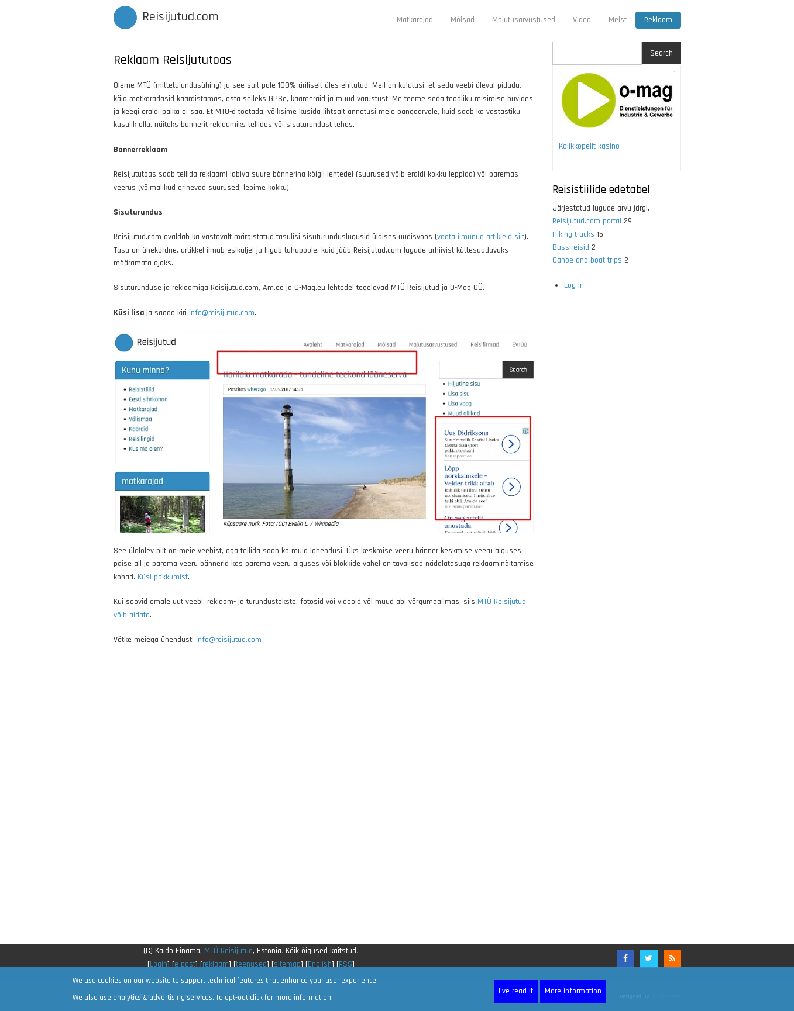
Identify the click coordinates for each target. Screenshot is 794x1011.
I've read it (516, 991)
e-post (184, 964)
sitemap (287, 964)
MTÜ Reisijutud (228, 951)
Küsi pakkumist (163, 577)
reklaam (215, 964)
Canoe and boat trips (587, 260)
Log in (574, 285)
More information (573, 991)
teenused (251, 964)
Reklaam (658, 20)
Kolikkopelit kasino (589, 146)
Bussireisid (570, 247)
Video (582, 20)
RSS (345, 964)
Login (158, 964)
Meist (618, 20)
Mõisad (463, 20)
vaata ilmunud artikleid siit (480, 237)
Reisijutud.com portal (586, 221)
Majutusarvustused (523, 20)
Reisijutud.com (180, 17)
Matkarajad (415, 20)
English (320, 964)
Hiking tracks (573, 234)
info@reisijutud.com (222, 313)
